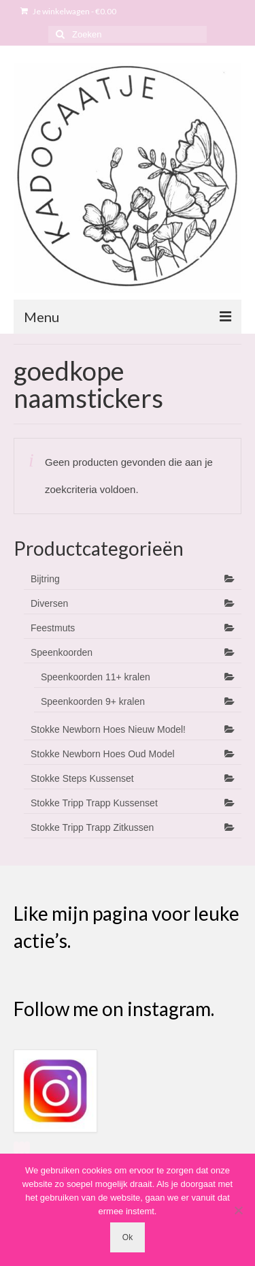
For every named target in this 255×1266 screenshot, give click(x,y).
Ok (127, 1237)
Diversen (49, 603)
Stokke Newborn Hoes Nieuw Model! (108, 729)
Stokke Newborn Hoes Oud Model (103, 753)
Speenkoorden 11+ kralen (95, 676)
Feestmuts (53, 627)
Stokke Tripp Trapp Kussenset (94, 802)
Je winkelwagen (68, 11)
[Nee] (238, 1210)
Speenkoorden (61, 652)
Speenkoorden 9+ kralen (93, 701)
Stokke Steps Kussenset (82, 778)
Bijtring (45, 578)
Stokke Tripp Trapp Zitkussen (92, 827)
